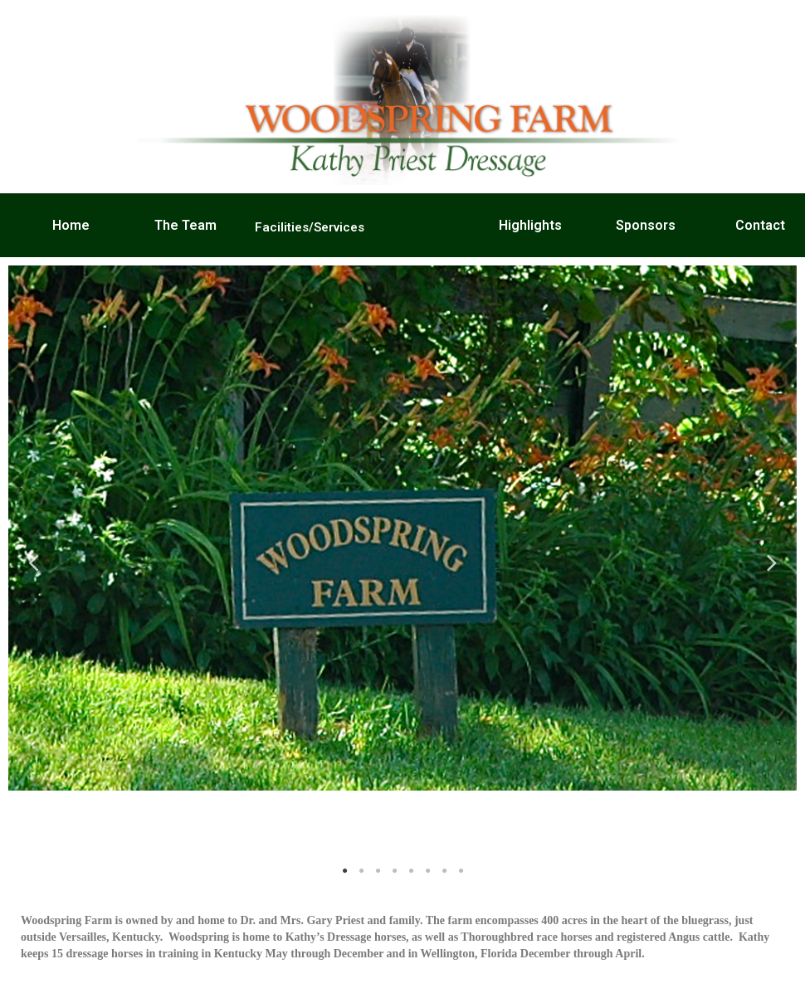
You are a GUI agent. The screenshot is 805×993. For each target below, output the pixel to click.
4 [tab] (394, 871)
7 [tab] (444, 871)
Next (772, 562)
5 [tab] (410, 871)
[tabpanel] (402, 528)
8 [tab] (460, 871)
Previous (33, 562)
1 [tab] (344, 871)
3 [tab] (377, 871)
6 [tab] (427, 871)
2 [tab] (361, 871)
